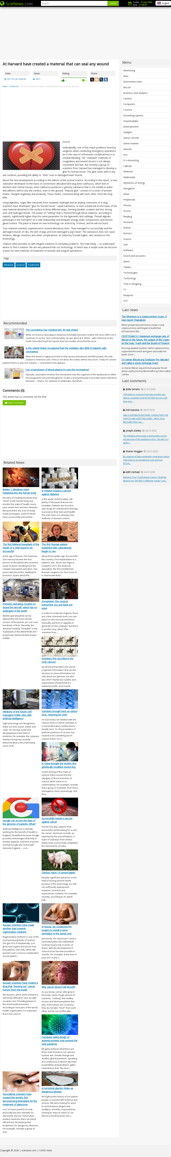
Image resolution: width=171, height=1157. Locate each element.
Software (128, 250)
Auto (125, 76)
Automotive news (132, 81)
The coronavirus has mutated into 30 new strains (52, 329)
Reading (127, 216)
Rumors (127, 233)
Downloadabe (130, 121)
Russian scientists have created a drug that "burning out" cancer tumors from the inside (20, 986)
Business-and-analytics (135, 92)
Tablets (127, 267)
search (113, 3)
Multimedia (129, 177)
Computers (129, 104)
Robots (127, 227)
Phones (127, 205)
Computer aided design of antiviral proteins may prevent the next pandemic (59, 1041)
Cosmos (127, 109)
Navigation (129, 188)
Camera (127, 98)
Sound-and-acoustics (134, 255)
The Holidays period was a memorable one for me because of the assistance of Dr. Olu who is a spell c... (145, 439)
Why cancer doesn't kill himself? (58, 987)
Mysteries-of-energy (134, 182)
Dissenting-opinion (133, 115)
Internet (127, 149)
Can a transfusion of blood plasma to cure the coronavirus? (57, 369)
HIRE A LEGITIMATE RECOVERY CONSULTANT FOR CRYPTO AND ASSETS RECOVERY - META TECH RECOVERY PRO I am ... (145, 418)
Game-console (131, 137)
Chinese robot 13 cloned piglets (58, 872)
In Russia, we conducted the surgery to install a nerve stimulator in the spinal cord (57, 930)
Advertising (129, 70)
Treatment (33, 264)
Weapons (128, 295)
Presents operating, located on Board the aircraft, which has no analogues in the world (20, 607)
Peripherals (129, 199)
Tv (124, 289)
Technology (129, 278)
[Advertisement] (85, 33)
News (126, 194)
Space (126, 261)
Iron (125, 154)
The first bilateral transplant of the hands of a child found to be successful (21, 548)
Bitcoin (127, 87)
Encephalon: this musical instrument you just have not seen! (57, 605)
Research (128, 222)
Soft (125, 244)
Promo (127, 210)
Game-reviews (131, 143)
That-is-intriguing (132, 283)
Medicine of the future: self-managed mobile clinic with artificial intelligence (17, 715)
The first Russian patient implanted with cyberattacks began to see (56, 548)
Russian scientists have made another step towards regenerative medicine (18, 928)
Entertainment (130, 126)
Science (21, 264)
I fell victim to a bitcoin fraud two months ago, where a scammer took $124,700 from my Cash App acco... (145, 398)
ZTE (125, 300)
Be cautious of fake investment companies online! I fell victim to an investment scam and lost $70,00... (146, 460)
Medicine (8, 264)
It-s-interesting (131, 160)
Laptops (127, 165)
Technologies (130, 272)
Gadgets (127, 132)
